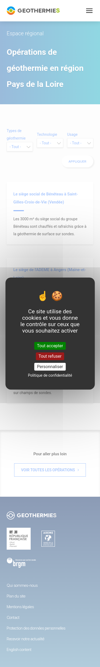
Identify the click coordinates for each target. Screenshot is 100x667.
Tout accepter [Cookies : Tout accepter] (50, 345)
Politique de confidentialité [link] (50, 375)
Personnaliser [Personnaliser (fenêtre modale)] (50, 366)
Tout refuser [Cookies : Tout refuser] (49, 356)
